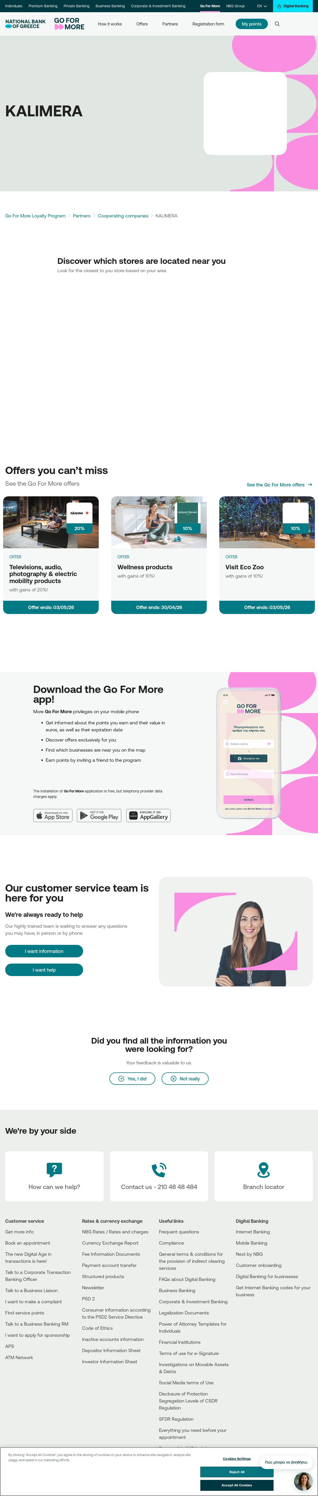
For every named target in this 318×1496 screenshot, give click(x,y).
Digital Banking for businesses (267, 1276)
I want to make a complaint (33, 1301)
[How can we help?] (54, 1176)
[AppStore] (255, 1308)
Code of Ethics (97, 1328)
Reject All (236, 1472)
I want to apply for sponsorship (37, 1335)
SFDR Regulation (176, 1418)
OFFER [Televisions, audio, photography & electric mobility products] (15, 557)
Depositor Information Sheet (111, 1350)
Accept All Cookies (237, 1485)
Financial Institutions (180, 1342)
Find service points (24, 1312)
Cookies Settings (237, 1458)
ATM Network (19, 1357)
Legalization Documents (184, 1312)
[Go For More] (67, 24)
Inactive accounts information (113, 1339)
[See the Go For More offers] (280, 484)
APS (9, 1346)
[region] (159, 1471)
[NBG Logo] (25, 24)
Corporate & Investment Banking (158, 6)
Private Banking (76, 6)
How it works (110, 24)
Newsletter (93, 1287)
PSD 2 (88, 1298)
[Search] (277, 24)
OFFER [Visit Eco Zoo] (231, 557)
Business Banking (110, 6)
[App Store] (55, 811)
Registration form (208, 24)
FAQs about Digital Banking (187, 1279)
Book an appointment (27, 1242)
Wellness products (145, 567)
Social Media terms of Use (186, 1382)
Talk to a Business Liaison (31, 1290)
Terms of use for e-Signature (189, 1353)
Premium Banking (43, 6)
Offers (142, 24)
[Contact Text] (159, 1176)
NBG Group (235, 6)
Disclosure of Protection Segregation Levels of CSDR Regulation (188, 1400)
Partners (170, 24)
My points (252, 23)
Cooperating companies (123, 215)
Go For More (210, 6)
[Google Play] (101, 811)
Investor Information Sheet (109, 1361)
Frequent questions (179, 1231)
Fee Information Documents (111, 1254)
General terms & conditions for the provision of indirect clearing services (192, 1261)
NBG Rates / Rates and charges (115, 1231)
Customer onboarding (259, 1265)
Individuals (13, 6)
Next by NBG (249, 1254)
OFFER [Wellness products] (123, 557)
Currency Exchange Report (110, 1242)
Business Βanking (177, 1290)
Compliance (171, 1242)
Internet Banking (253, 1231)
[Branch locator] (263, 1176)
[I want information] (44, 951)
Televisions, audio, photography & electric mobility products (43, 574)
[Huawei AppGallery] (151, 811)
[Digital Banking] (293, 6)
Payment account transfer (109, 1265)
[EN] (262, 6)
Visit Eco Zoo (245, 567)
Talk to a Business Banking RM (36, 1323)
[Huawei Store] (255, 1317)
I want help (44, 969)
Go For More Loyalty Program (35, 215)
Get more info (19, 1231)
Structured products (103, 1276)
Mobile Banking (251, 1242)
